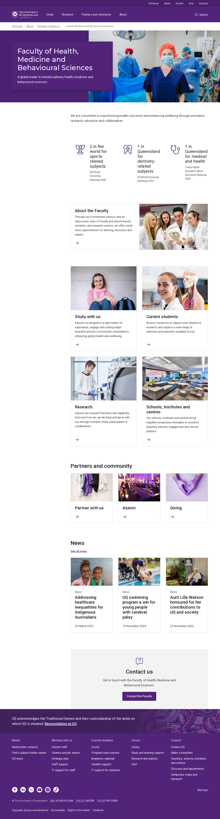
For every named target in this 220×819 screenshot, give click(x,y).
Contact (203, 3)
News (167, 3)
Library (135, 747)
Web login (202, 790)
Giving (176, 508)
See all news (79, 551)
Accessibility (58, 810)
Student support (101, 764)
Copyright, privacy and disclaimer (30, 810)
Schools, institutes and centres (168, 409)
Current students (162, 316)
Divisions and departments (187, 768)
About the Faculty (91, 210)
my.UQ (95, 747)
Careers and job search (66, 752)
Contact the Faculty (139, 696)
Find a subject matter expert (29, 752)
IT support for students (105, 770)
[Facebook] (15, 790)
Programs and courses (105, 752)
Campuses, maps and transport (184, 777)
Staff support (60, 764)
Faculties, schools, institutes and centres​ (49, 26)
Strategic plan (60, 758)
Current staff (59, 747)
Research (67, 14)
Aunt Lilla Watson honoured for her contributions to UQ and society (186, 605)
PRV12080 (112, 800)
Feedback (98, 810)
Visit (134, 764)
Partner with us (89, 508)
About (123, 14)
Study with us (88, 316)
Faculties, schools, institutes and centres (188, 761)
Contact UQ (178, 747)
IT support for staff (63, 770)
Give (191, 3)
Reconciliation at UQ (61, 724)
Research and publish (144, 758)
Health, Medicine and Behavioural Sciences (90, 26)
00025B (90, 800)
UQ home (153, 3)
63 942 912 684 (64, 800)
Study (49, 14)
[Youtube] (39, 790)
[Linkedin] (23, 790)
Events (179, 3)
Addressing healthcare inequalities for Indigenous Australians (89, 607)
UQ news (17, 758)
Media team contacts (25, 747)
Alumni (129, 508)
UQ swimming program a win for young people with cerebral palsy (139, 607)
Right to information (79, 810)
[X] (31, 790)
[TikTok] (56, 790)
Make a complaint (182, 752)
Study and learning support (147, 752)
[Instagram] (48, 790)
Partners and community (96, 14)
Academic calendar (103, 758)
